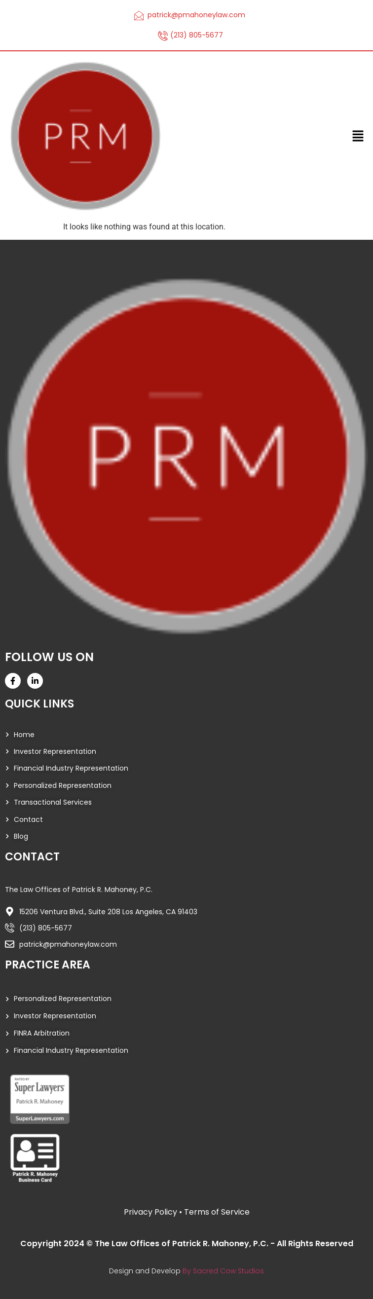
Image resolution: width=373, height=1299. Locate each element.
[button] (358, 136)
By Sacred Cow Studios (223, 1271)
